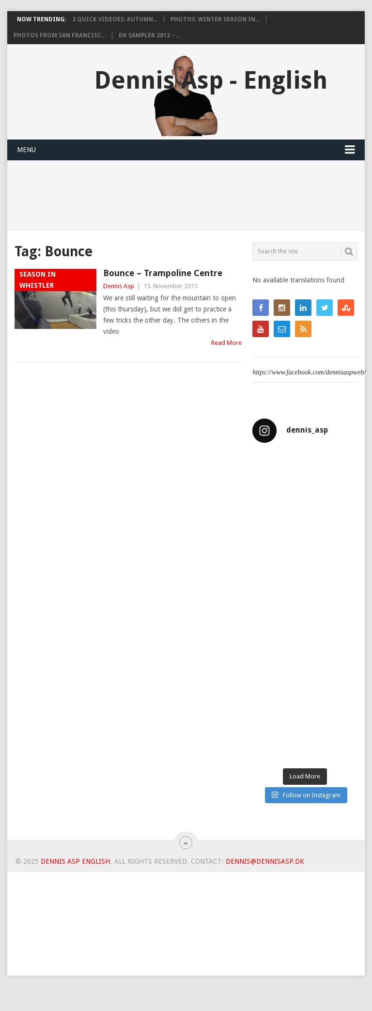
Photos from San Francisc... (60, 35)
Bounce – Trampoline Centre (162, 273)
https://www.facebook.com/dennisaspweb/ (309, 372)
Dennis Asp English (75, 861)
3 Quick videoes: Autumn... (114, 19)
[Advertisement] (185, 940)
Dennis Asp (118, 286)
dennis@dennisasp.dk (265, 861)
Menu (26, 150)
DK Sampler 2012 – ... (150, 35)
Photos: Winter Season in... (215, 19)
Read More (226, 342)
